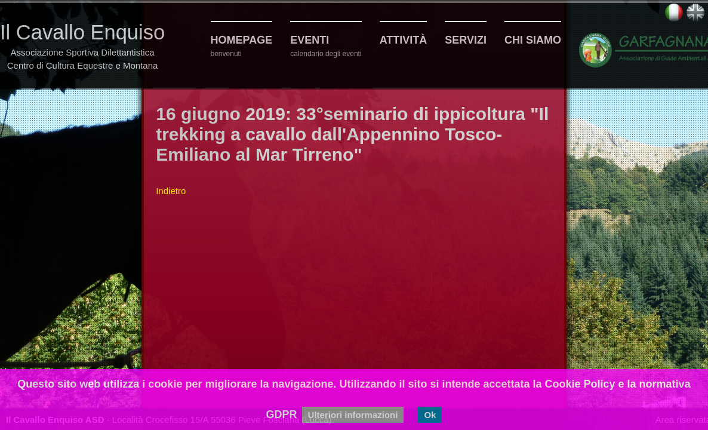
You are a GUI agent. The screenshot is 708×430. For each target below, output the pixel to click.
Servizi (466, 40)
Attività (403, 40)
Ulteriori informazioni (353, 415)
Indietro (171, 191)
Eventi (309, 40)
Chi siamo (532, 40)
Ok (430, 415)
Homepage (242, 40)
